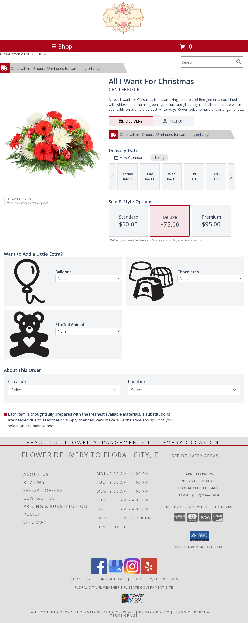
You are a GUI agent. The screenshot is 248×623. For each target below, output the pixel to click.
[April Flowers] (124, 33)
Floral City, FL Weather (97, 587)
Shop (62, 46)
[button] (199, 536)
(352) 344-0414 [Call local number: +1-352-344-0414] (205, 495)
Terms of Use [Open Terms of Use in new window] (124, 615)
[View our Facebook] (99, 572)
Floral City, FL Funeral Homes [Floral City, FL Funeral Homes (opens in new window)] (98, 579)
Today (159, 157)
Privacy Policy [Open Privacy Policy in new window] (154, 612)
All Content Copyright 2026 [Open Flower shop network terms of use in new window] (60, 612)
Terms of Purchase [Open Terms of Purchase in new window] (194, 612)
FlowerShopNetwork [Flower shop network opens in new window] (112, 612)
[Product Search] (207, 62)
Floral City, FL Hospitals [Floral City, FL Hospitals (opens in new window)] (154, 579)
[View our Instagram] (132, 572)
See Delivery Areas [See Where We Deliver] (195, 455)
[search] (239, 62)
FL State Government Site (148, 587)
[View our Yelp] (149, 572)
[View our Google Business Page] (116, 572)
